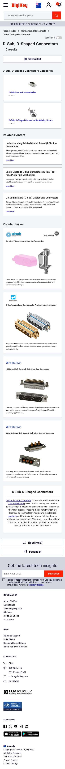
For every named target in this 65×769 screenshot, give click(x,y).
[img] (19, 6)
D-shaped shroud (16, 503)
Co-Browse (11, 681)
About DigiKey (10, 601)
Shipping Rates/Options (14, 643)
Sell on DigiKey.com (12, 608)
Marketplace (9, 605)
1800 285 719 (12, 668)
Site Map (7, 612)
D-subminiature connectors (18, 500)
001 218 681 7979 (14, 672)
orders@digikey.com (15, 676)
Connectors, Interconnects (33, 31)
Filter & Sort (34, 59)
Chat (8, 663)
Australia (9, 746)
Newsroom (8, 619)
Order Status (9, 639)
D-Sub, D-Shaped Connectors (16, 34)
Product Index (9, 31)
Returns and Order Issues (15, 647)
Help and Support (11, 636)
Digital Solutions (11, 616)
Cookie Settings (10, 763)
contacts (12, 516)
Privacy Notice (36, 585)
